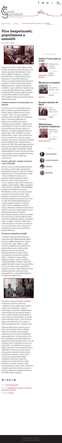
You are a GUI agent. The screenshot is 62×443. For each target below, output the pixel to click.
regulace (13, 390)
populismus (5, 390)
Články (11, 393)
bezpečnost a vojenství (15, 388)
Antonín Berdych (44, 141)
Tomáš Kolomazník (12, 385)
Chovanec (28, 388)
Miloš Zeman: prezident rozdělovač (49, 125)
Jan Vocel (52, 139)
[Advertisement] (50, 38)
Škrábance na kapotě (49, 83)
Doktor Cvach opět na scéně (50, 60)
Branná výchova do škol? (48, 103)
